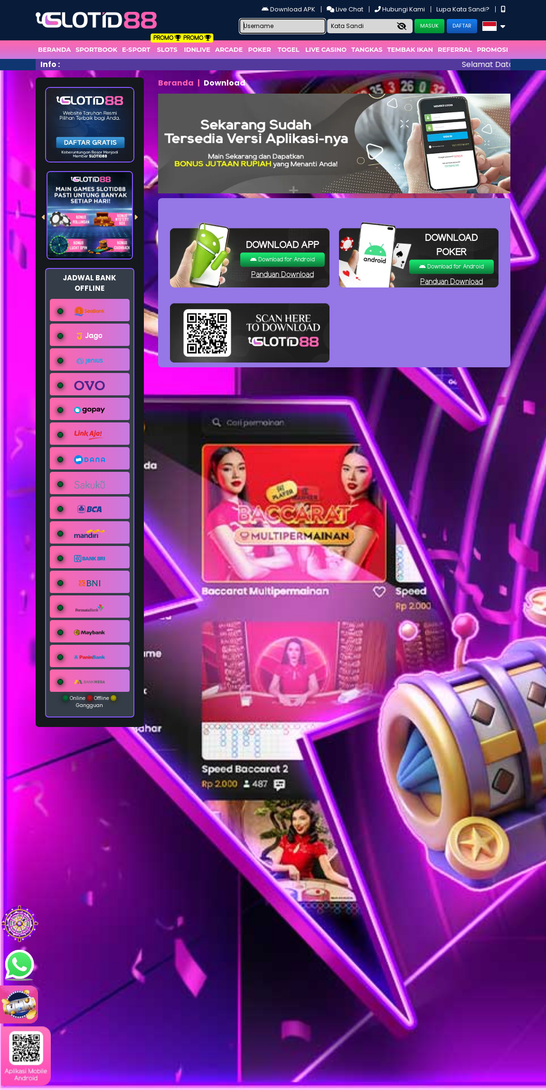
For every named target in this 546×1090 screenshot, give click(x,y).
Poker (259, 49)
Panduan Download (282, 274)
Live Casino (326, 49)
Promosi (492, 49)
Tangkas (367, 49)
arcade (229, 49)
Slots (167, 49)
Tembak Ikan (410, 49)
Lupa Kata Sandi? (463, 9)
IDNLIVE (197, 49)
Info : (50, 64)
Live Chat (346, 9)
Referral (455, 49)
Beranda (54, 49)
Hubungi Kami (400, 9)
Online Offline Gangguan (89, 702)
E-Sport (136, 49)
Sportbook (96, 49)
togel (288, 49)
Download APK (289, 9)
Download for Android (282, 259)
